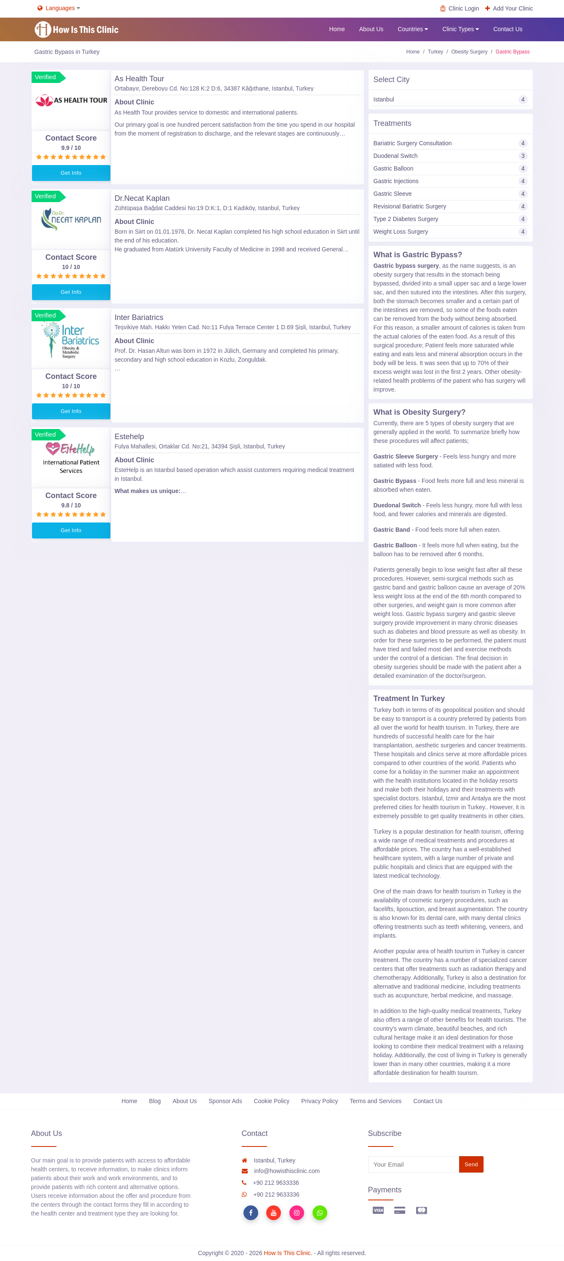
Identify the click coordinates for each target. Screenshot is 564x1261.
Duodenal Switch (451, 156)
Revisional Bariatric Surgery (451, 206)
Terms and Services (375, 1101)
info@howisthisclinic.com (281, 1171)
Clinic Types (460, 29)
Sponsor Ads (225, 1101)
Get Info (71, 173)
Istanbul (451, 99)
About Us (371, 29)
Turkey (435, 52)
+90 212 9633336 (270, 1182)
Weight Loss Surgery (451, 231)
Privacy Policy (319, 1101)
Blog (155, 1101)
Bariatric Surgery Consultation (451, 143)
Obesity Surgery (469, 52)
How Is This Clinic (287, 1253)
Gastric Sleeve (451, 193)
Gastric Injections (451, 181)
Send (471, 1164)
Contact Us (507, 29)
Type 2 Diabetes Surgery (451, 219)
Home (337, 29)
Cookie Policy (272, 1101)
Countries (413, 29)
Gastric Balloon (451, 168)
